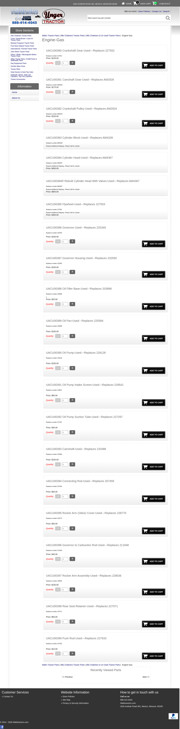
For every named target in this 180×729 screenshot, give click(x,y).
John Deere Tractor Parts (20, 52)
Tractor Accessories (18, 79)
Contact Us (156, 11)
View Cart (145, 4)
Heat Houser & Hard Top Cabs (22, 72)
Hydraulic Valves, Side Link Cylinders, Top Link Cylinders (21, 75)
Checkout (164, 4)
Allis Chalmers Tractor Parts (72, 35)
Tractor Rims (15, 69)
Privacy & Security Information (76, 703)
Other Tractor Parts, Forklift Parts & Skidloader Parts (24, 60)
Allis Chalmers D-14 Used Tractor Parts (103, 35)
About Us (16, 98)
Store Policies (144, 11)
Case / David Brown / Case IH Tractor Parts (22, 39)
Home (129, 4)
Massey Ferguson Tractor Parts (22, 43)
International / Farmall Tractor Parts (24, 49)
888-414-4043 (126, 700)
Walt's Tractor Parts (50, 35)
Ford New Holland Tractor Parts (22, 46)
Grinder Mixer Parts (18, 66)
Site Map (66, 700)
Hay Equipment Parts (18, 63)
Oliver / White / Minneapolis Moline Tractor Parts (23, 55)
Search (166, 11)
